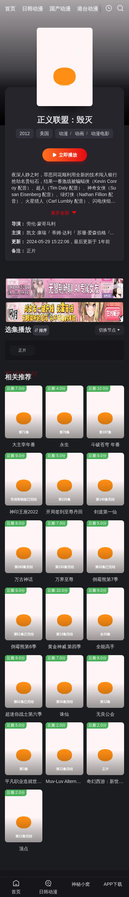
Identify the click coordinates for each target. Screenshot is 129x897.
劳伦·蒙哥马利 (41, 223)
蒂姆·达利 (62, 232)
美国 (44, 133)
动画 (79, 133)
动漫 (63, 133)
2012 (25, 133)
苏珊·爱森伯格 (91, 232)
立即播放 (64, 155)
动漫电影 (100, 133)
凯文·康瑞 (36, 232)
